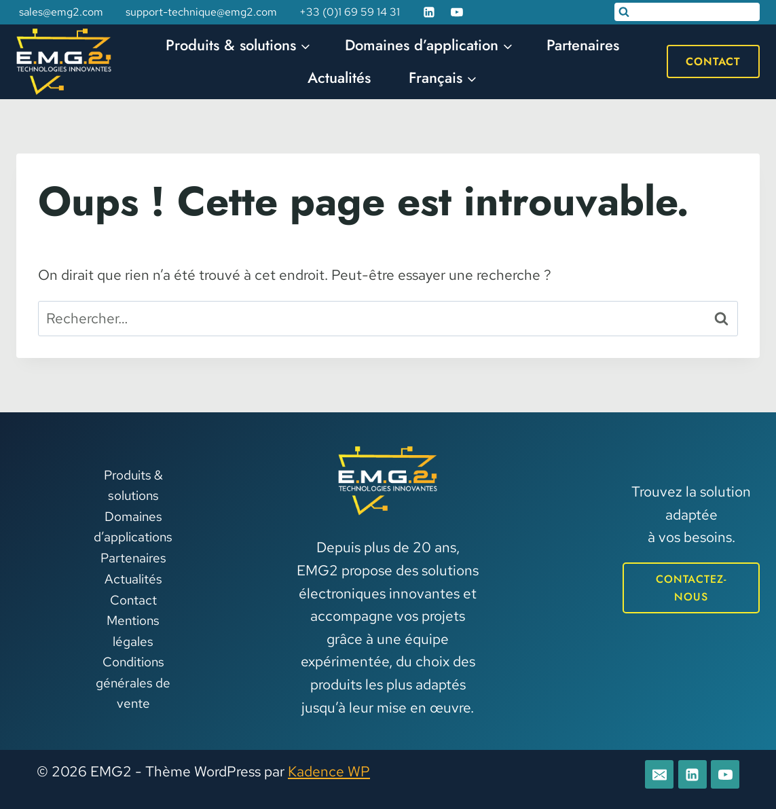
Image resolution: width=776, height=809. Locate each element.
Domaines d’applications (133, 526)
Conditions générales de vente (133, 682)
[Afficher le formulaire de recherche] (687, 12)
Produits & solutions (133, 485)
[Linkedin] (429, 12)
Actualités (339, 77)
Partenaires (583, 45)
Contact (713, 61)
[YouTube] (457, 12)
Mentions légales (133, 630)
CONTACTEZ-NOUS (691, 588)
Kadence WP (329, 771)
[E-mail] (659, 774)
